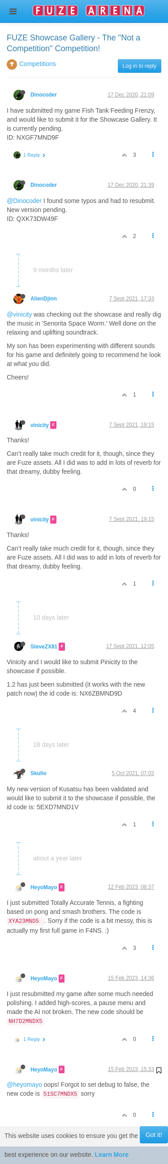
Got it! (154, 1134)
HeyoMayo (43, 887)
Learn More (112, 1154)
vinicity (39, 425)
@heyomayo (24, 1084)
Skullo (38, 773)
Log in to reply (139, 66)
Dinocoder (43, 95)
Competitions (37, 63)
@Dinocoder (24, 200)
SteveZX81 (43, 647)
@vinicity (19, 314)
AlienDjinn (43, 298)
